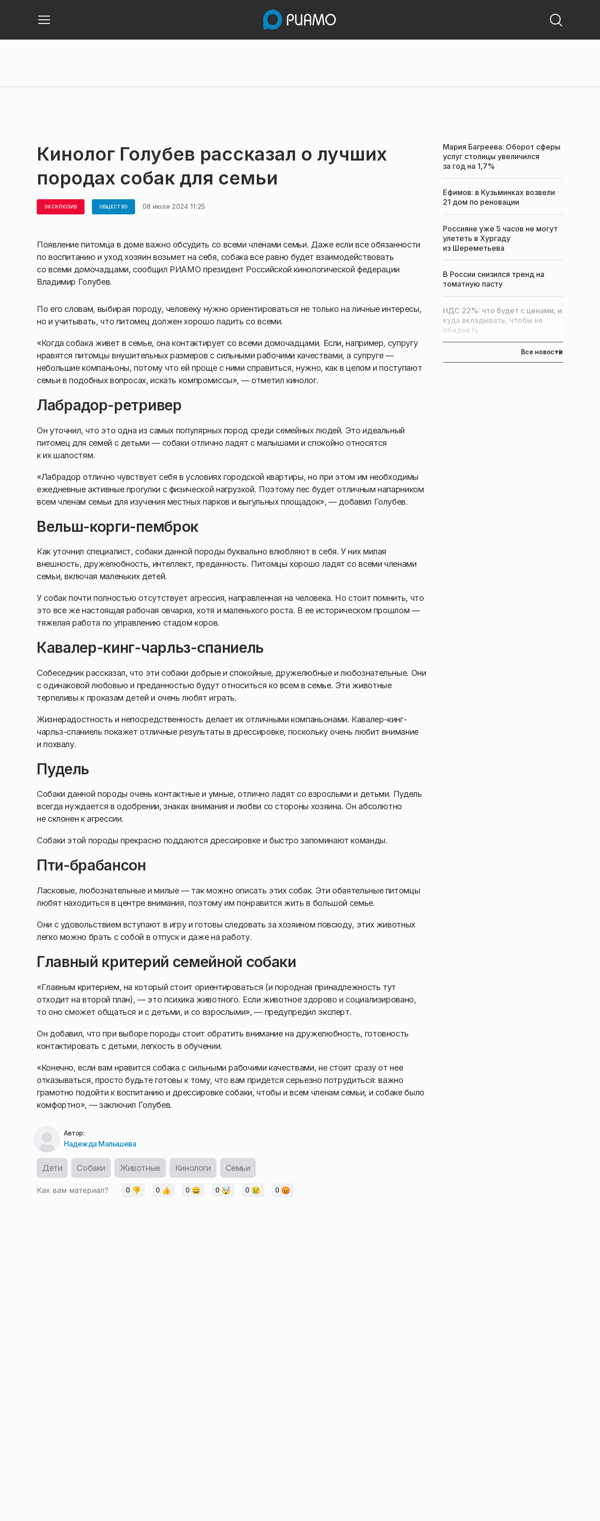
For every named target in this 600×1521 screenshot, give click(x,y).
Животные (140, 1168)
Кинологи (193, 1168)
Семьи (238, 1168)
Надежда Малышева (100, 1143)
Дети (52, 1168)
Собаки (91, 1168)
